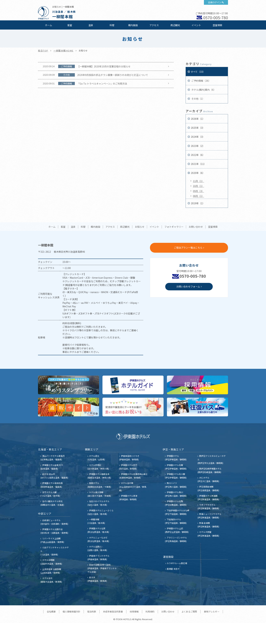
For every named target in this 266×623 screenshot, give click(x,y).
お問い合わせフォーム (188, 286)
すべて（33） (198, 71)
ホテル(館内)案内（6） (203, 89)
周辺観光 (175, 25)
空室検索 (217, 25)
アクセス (154, 25)
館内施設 (133, 25)
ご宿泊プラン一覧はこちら (188, 247)
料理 (112, 25)
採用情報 (134, 611)
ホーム (48, 25)
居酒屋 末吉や (173, 568)
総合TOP (43, 50)
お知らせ (139, 226)
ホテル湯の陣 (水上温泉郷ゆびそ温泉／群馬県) (132, 487)
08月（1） (198, 196)
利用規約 (150, 611)
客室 (69, 25)
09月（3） (198, 191)
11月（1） (198, 181)
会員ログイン (214, 2)
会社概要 (51, 611)
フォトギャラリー (173, 226)
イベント (196, 25)
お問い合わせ (196, 226)
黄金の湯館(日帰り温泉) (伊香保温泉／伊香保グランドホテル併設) (102, 568)
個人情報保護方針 (71, 611)
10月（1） (198, 186)
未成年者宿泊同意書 (113, 611)
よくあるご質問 (189, 611)
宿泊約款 (91, 611)
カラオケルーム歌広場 (177, 563)
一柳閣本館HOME (63, 50)
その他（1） (198, 98)
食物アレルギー (211, 611)
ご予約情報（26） (201, 80)
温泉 (90, 25)
